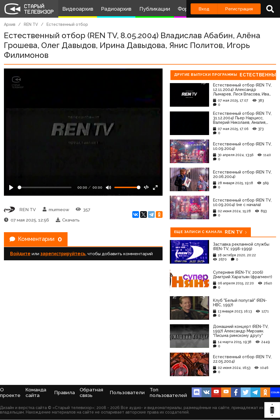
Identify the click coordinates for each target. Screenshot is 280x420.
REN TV (31, 24)
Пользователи (127, 392)
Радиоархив (116, 9)
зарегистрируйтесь (62, 253)
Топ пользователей (168, 392)
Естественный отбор (67, 24)
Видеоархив (77, 9)
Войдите (20, 253)
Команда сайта (36, 392)
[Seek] (44, 187)
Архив (9, 24)
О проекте (10, 392)
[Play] (11, 187)
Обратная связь (91, 392)
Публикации (154, 9)
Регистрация (239, 9)
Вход (203, 9)
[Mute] (108, 187)
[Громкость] (127, 187)
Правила (64, 392)
